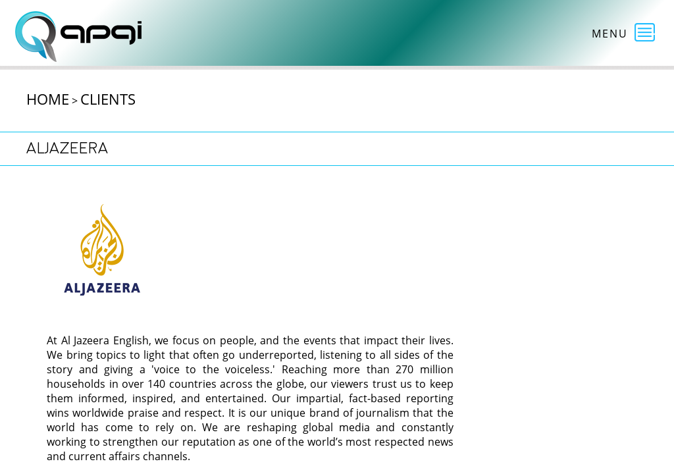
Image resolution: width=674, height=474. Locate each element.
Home (47, 99)
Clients (108, 99)
